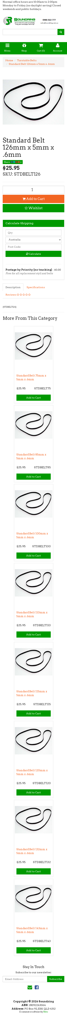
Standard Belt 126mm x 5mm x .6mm (32, 64)
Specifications (36, 287)
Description (13, 287)
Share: (13, 162)
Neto (45, 1011)
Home (9, 60)
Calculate (33, 253)
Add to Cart (34, 199)
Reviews (18, 294)
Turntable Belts (26, 60)
